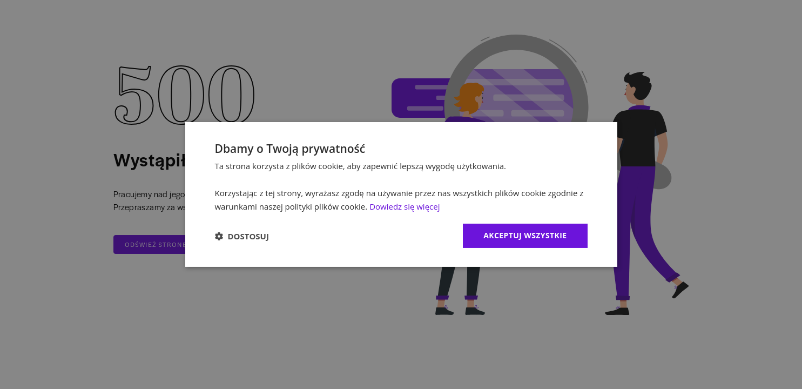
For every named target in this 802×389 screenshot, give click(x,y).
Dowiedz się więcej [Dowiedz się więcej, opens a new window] (404, 206)
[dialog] (401, 194)
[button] (242, 236)
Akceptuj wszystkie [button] (525, 235)
